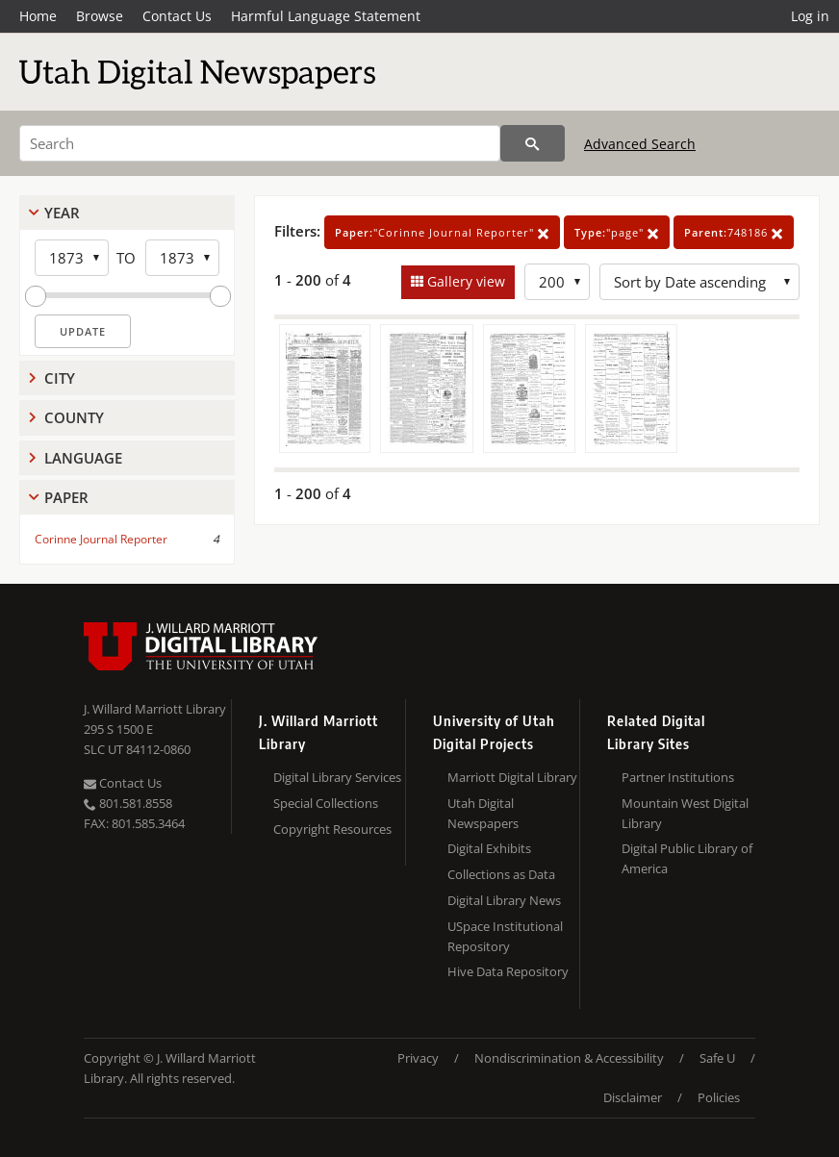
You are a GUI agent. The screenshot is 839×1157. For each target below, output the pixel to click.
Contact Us (177, 16)
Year (62, 212)
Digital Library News (504, 900)
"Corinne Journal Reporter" (442, 232)
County (74, 417)
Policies (719, 1097)
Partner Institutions (678, 777)
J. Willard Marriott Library (155, 708)
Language (83, 457)
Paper (66, 497)
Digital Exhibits (489, 848)
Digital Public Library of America (687, 858)
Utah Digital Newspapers (483, 813)
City (59, 378)
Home (38, 16)
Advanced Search (640, 144)
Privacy (418, 1058)
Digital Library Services (337, 777)
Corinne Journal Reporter (101, 539)
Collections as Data (501, 874)
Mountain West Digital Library (685, 813)
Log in (810, 16)
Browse (99, 16)
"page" (616, 232)
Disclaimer (632, 1097)
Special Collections (325, 803)
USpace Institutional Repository (505, 936)
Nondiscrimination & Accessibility (569, 1058)
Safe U (717, 1058)
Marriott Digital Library (512, 777)
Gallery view (464, 281)
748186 (733, 232)
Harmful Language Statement (325, 16)
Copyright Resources (332, 829)
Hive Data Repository (508, 971)
